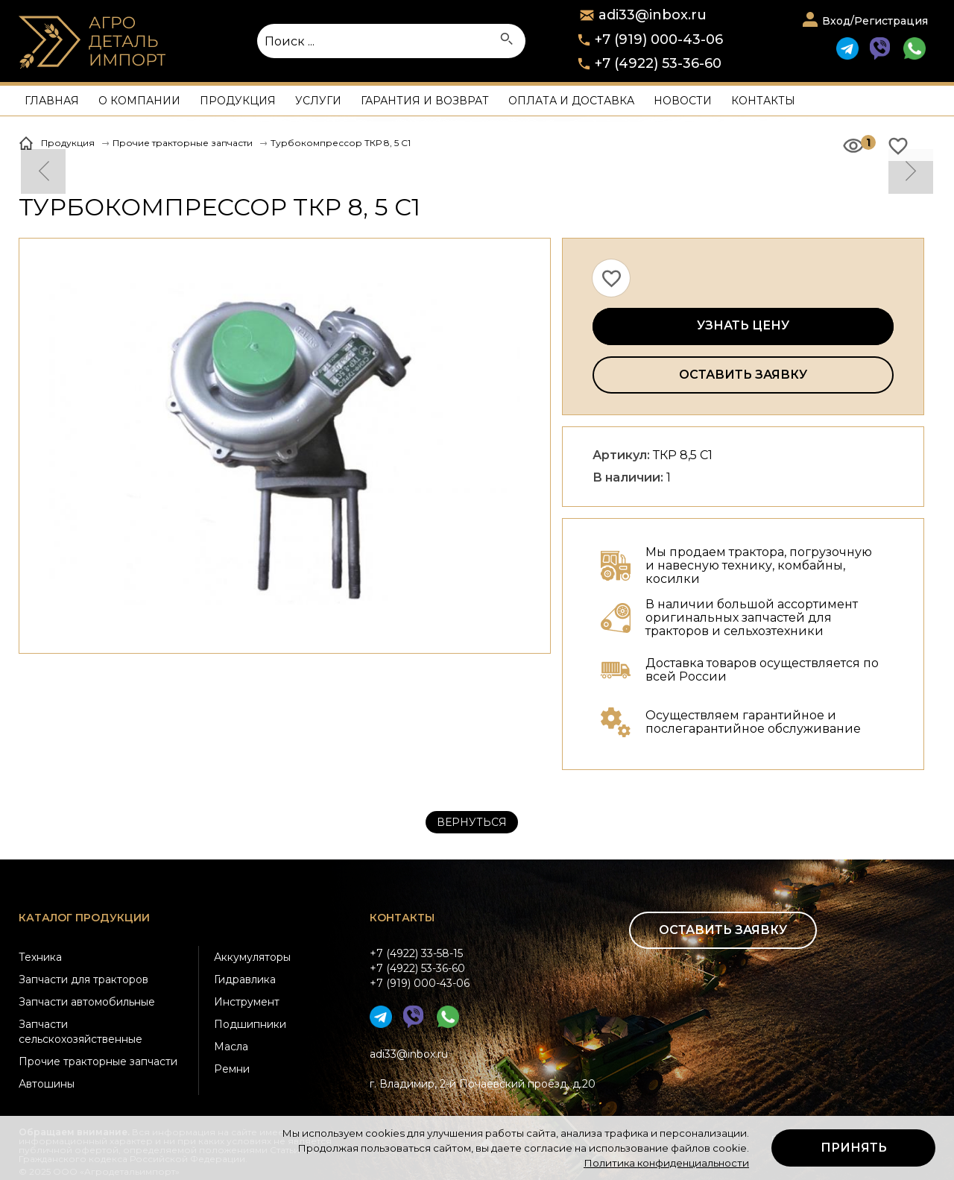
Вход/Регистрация (875, 21)
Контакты (763, 100)
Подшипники (250, 1024)
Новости (683, 100)
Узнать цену (743, 325)
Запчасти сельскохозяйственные (80, 1031)
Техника (40, 957)
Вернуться (472, 822)
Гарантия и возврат (425, 100)
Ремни (232, 1069)
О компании (139, 100)
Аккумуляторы (252, 957)
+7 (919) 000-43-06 (659, 39)
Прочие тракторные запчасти (98, 1061)
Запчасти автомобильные (87, 1002)
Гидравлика (245, 979)
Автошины (47, 1084)
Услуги (318, 100)
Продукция (238, 100)
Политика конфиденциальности (666, 1163)
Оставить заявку (743, 374)
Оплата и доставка (571, 100)
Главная (52, 100)
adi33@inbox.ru (409, 1054)
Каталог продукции (84, 917)
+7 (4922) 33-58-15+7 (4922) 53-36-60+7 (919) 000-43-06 (420, 968)
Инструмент (246, 1002)
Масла (231, 1046)
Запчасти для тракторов (83, 979)
